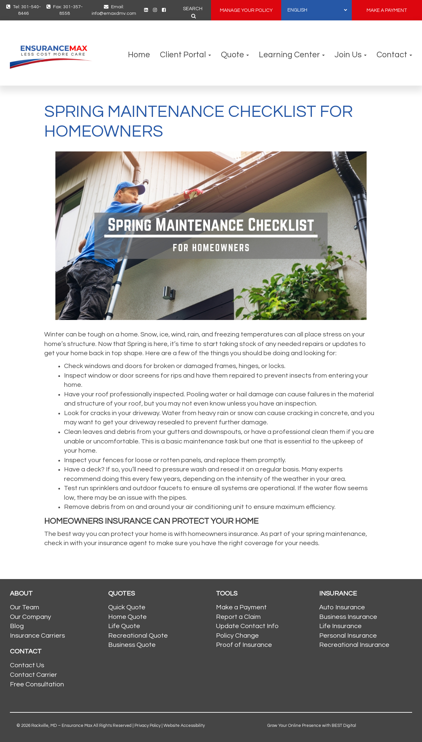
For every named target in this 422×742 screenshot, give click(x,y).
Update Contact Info (247, 626)
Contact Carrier (33, 675)
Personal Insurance (348, 635)
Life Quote (124, 626)
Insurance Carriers (37, 635)
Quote (235, 54)
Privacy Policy (148, 725)
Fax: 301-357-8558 (64, 10)
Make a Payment (241, 607)
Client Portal (185, 54)
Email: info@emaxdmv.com (114, 10)
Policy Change (237, 635)
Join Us (351, 54)
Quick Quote (126, 607)
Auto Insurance (342, 607)
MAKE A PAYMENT (387, 10)
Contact (394, 54)
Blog (17, 626)
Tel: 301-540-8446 (23, 10)
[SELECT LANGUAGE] (317, 10)
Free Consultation (37, 684)
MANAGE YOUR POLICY (246, 10)
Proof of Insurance (244, 645)
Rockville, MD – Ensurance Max (61, 725)
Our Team (24, 607)
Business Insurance (348, 617)
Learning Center (292, 54)
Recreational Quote (138, 635)
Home (139, 54)
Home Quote (127, 617)
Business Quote (132, 645)
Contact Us (27, 665)
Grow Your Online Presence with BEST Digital (311, 725)
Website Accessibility (184, 725)
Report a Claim (238, 617)
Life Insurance (340, 626)
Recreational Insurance (354, 645)
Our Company (30, 617)
